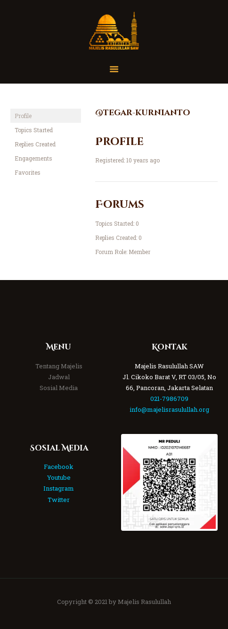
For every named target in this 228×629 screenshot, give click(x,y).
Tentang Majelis (58, 366)
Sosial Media (59, 387)
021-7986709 (169, 398)
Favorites (28, 172)
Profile (23, 115)
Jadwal (59, 377)
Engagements (33, 158)
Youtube (59, 477)
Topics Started (34, 130)
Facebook (58, 466)
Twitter (59, 499)
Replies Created (35, 144)
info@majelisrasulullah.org (169, 409)
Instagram (58, 488)
